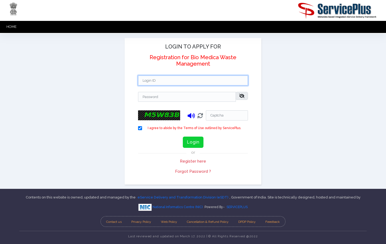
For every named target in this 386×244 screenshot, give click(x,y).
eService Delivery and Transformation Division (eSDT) (183, 197)
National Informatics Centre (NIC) (170, 207)
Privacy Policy (141, 222)
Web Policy (169, 222)
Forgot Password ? (193, 171)
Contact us (114, 222)
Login (193, 142)
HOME (11, 27)
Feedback (272, 222)
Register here (193, 161)
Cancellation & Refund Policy (208, 222)
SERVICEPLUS (237, 207)
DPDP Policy (247, 222)
